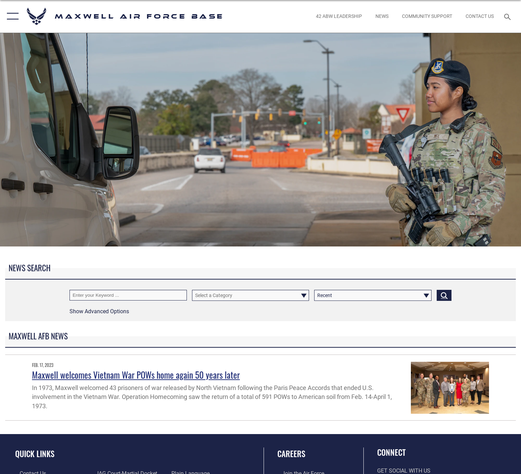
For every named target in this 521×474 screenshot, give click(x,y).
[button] (11, 16)
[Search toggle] (508, 16)
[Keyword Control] (128, 295)
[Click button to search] (444, 295)
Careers (291, 453)
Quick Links (34, 453)
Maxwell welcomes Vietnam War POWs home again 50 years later (136, 374)
